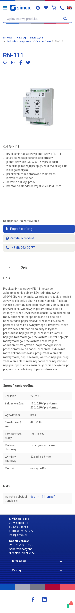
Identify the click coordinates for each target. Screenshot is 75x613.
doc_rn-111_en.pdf (42, 496)
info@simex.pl (18, 535)
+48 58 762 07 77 (20, 248)
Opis (24, 267)
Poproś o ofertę (18, 229)
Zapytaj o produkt (19, 238)
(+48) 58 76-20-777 (21, 530)
